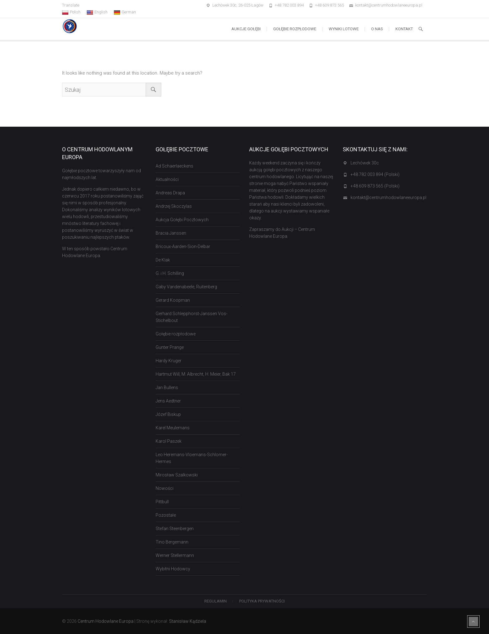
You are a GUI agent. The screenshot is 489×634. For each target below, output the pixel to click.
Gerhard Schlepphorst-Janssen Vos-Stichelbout (191, 317)
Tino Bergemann (172, 541)
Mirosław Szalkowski (177, 474)
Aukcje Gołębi (246, 29)
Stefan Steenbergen (175, 528)
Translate (70, 5)
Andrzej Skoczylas (174, 206)
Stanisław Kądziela (187, 621)
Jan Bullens (167, 387)
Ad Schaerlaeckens (174, 165)
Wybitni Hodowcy (173, 568)
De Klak (163, 259)
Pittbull (162, 501)
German (125, 12)
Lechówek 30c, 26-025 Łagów (238, 5)
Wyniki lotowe (344, 29)
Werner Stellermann (175, 555)
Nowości (164, 488)
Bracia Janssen (171, 233)
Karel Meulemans (173, 427)
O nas (377, 29)
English (97, 12)
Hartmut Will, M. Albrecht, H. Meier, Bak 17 (196, 374)
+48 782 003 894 (289, 5)
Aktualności (167, 179)
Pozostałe (166, 515)
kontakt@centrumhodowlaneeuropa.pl (388, 5)
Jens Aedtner (168, 400)
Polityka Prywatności (262, 601)
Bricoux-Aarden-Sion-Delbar (183, 246)
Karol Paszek (169, 441)
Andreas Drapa (170, 192)
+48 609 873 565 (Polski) (375, 185)
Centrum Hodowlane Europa (105, 621)
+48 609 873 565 (329, 5)
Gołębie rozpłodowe (294, 29)
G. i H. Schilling (170, 273)
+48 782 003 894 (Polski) (375, 174)
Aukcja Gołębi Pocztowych (182, 219)
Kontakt (404, 29)
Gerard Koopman (173, 300)
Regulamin (215, 601)
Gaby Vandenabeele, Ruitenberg (186, 286)
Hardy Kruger (169, 360)
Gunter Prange (170, 347)
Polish (71, 12)
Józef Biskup (168, 414)
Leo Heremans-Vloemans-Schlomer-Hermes (192, 458)
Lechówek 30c (365, 162)
